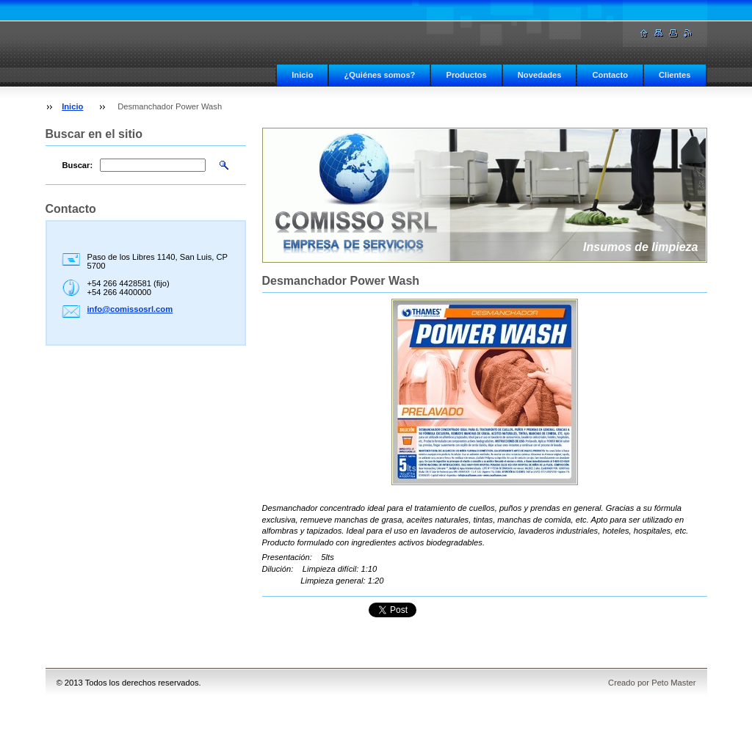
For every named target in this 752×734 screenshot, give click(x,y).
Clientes (675, 74)
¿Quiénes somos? (379, 74)
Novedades (540, 74)
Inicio (302, 74)
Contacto (609, 74)
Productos (466, 74)
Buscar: (77, 165)
